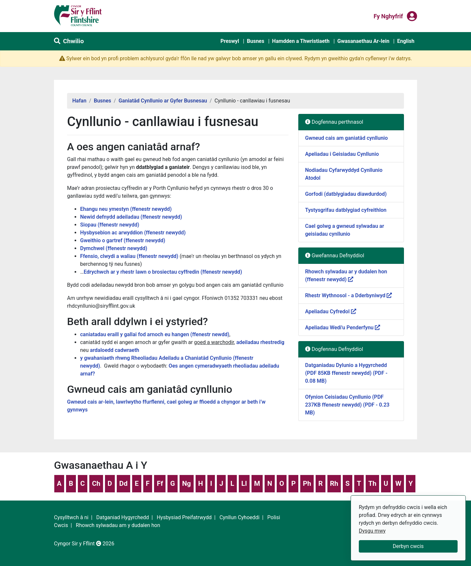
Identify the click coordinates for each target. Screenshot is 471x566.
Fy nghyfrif (388, 16)
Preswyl (229, 41)
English (405, 41)
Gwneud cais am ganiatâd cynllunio (346, 138)
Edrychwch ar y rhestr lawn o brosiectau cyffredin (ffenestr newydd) (163, 272)
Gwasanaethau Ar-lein (363, 41)
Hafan (79, 101)
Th (372, 483)
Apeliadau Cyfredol (330, 311)
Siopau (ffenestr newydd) (109, 225)
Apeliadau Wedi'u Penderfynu (342, 327)
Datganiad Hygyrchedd (122, 517)
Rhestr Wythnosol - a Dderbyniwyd (348, 295)
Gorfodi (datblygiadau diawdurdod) (346, 194)
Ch (96, 483)
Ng (186, 483)
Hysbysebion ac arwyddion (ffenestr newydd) (133, 232)
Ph (307, 483)
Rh (334, 483)
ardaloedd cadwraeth (114, 350)
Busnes (255, 41)
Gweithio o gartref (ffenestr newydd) (122, 240)
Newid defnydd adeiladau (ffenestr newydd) (131, 217)
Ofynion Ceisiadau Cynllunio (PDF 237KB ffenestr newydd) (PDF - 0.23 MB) (347, 405)
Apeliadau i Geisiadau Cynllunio (342, 154)
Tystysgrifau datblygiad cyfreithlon (346, 210)
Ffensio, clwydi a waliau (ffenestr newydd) (129, 256)
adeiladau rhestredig (260, 342)
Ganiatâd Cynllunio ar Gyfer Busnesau (162, 101)
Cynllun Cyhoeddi (239, 517)
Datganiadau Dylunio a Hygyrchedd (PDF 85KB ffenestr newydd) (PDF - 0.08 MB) (346, 373)
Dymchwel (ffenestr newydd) (113, 248)
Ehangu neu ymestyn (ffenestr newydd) (126, 209)
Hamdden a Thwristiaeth (301, 41)
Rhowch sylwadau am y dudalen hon (118, 525)
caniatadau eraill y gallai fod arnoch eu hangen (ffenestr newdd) (154, 334)
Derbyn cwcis (408, 546)
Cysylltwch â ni (71, 517)
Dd (123, 483)
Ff (160, 483)
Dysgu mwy (372, 531)
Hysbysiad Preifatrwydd (184, 517)
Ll (244, 483)
